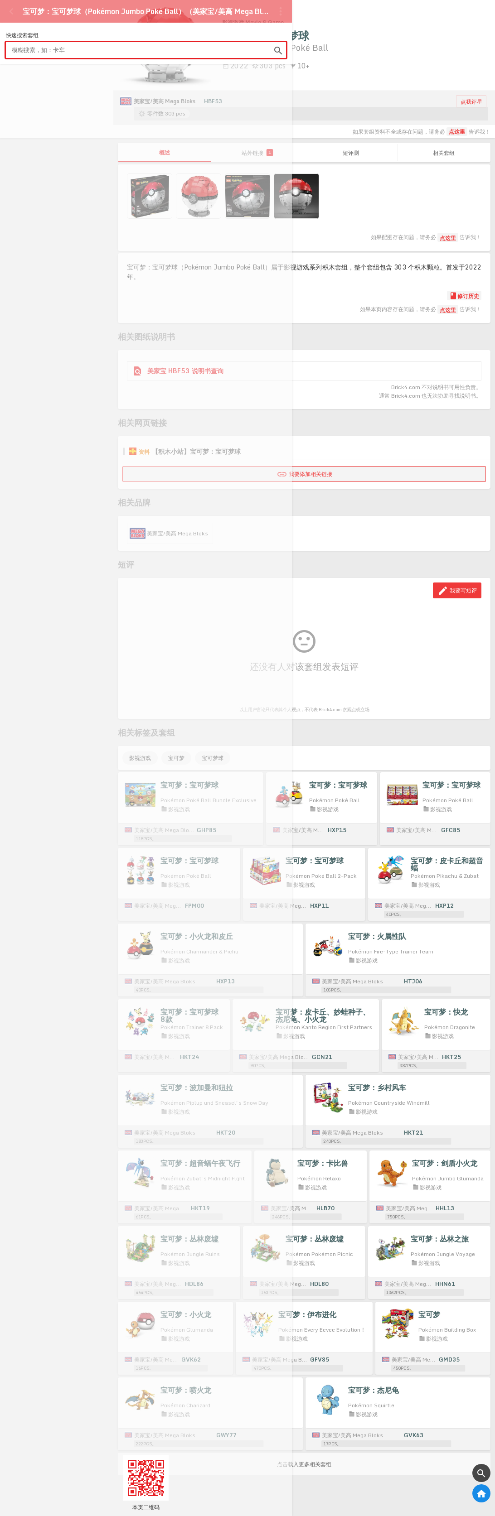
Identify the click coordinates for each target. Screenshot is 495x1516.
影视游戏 (140, 758)
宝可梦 (176, 758)
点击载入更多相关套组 (304, 1464)
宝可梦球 (212, 758)
